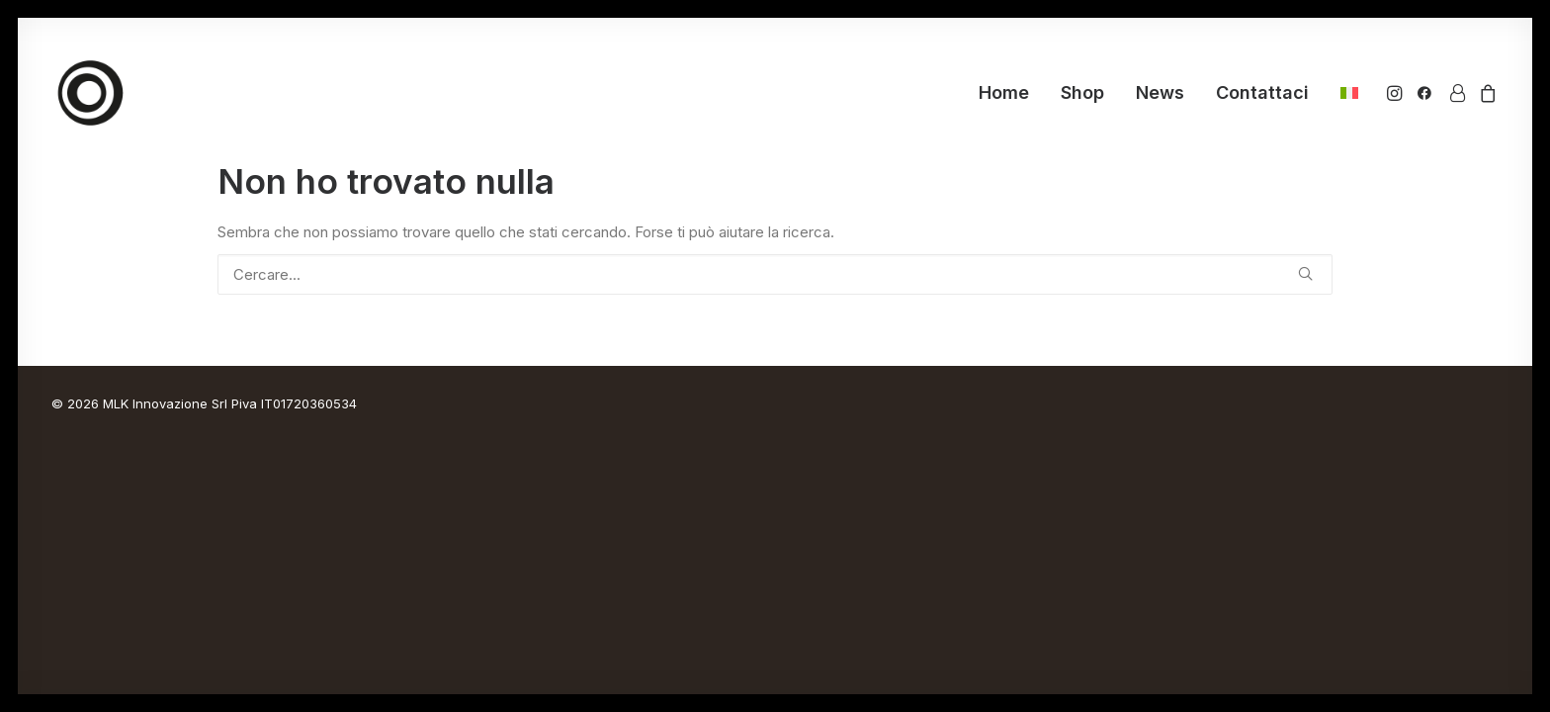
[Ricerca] (775, 274)
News (1160, 92)
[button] (1396, 93)
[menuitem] (1004, 93)
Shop (1082, 92)
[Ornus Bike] (90, 93)
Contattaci (1262, 92)
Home (1004, 92)
